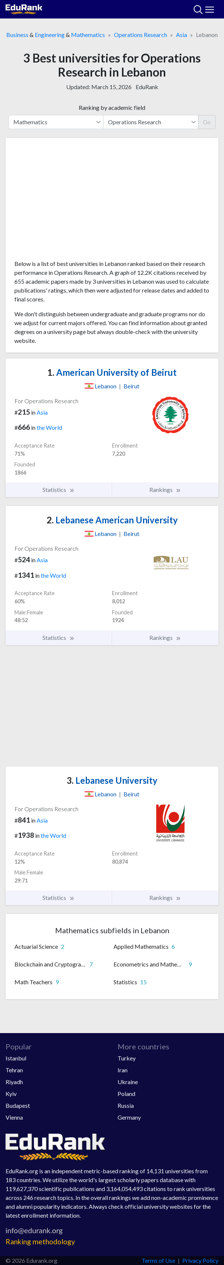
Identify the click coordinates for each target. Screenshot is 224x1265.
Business (17, 34)
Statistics (59, 489)
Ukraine (128, 1081)
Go (207, 121)
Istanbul (16, 1058)
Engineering (50, 34)
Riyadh (14, 1081)
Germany (129, 1117)
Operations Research (140, 34)
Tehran (14, 1069)
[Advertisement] (112, 201)
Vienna (14, 1117)
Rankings (165, 489)
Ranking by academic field (112, 107)
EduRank (147, 86)
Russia (126, 1105)
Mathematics (88, 34)
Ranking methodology (40, 1241)
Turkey (127, 1058)
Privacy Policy (200, 1260)
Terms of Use (158, 1260)
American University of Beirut (112, 372)
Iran (123, 1069)
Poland (126, 1093)
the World (49, 427)
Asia (181, 34)
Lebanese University (112, 780)
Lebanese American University (112, 520)
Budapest (18, 1105)
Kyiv (11, 1093)
